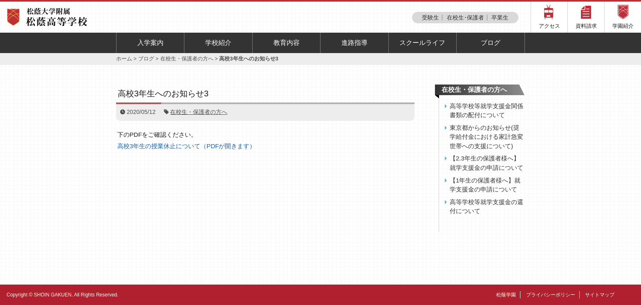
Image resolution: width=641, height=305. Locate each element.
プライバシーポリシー (550, 295)
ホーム (124, 59)
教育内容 (286, 42)
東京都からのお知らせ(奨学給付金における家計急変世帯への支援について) (486, 136)
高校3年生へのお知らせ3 (163, 93)
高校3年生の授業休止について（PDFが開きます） (186, 145)
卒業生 (500, 17)
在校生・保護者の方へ (186, 59)
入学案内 (150, 42)
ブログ (490, 42)
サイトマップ (599, 295)
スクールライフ (422, 42)
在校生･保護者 (465, 17)
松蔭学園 (506, 295)
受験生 (430, 17)
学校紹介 (218, 42)
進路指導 (354, 42)
